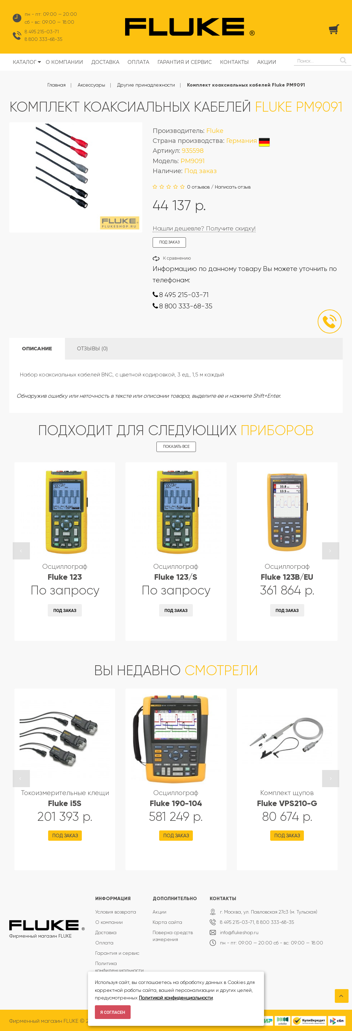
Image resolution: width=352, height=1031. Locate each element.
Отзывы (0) (92, 348)
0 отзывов (198, 187)
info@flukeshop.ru (239, 932)
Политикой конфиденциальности (176, 997)
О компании (109, 922)
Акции (159, 912)
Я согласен (112, 1012)
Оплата (104, 942)
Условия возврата (115, 912)
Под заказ (64, 610)
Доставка (106, 932)
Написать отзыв (233, 187)
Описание (37, 348)
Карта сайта (167, 922)
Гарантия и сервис (117, 953)
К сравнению (177, 258)
